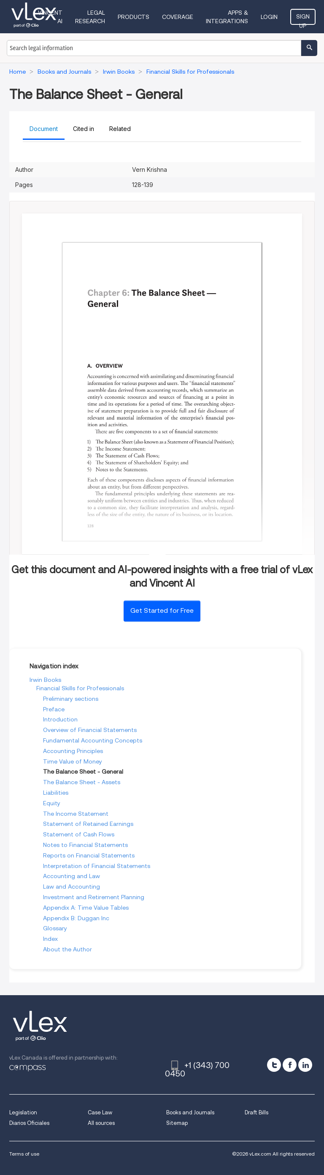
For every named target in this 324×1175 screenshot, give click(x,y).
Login (269, 16)
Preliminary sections (70, 698)
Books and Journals (190, 1112)
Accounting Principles (73, 751)
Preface (54, 709)
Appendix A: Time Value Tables (86, 907)
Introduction (60, 719)
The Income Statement (75, 813)
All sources (101, 1123)
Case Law (100, 1112)
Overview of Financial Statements (90, 729)
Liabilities (55, 792)
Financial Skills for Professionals (80, 688)
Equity (51, 803)
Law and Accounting (71, 886)
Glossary (55, 928)
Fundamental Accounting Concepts (92, 740)
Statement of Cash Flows (78, 834)
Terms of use (24, 1153)
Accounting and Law (71, 876)
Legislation (23, 1112)
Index (50, 938)
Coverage (177, 16)
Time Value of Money (72, 761)
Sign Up (303, 19)
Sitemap (177, 1123)
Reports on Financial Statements (89, 855)
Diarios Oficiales (29, 1123)
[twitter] (274, 1065)
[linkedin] (305, 1065)
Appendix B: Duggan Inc (76, 918)
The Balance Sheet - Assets (81, 782)
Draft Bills (256, 1112)
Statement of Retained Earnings (88, 823)
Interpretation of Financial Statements (96, 866)
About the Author (67, 949)
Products (133, 16)
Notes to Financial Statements (85, 844)
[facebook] (290, 1065)
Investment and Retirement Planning (93, 897)
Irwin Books (45, 679)
